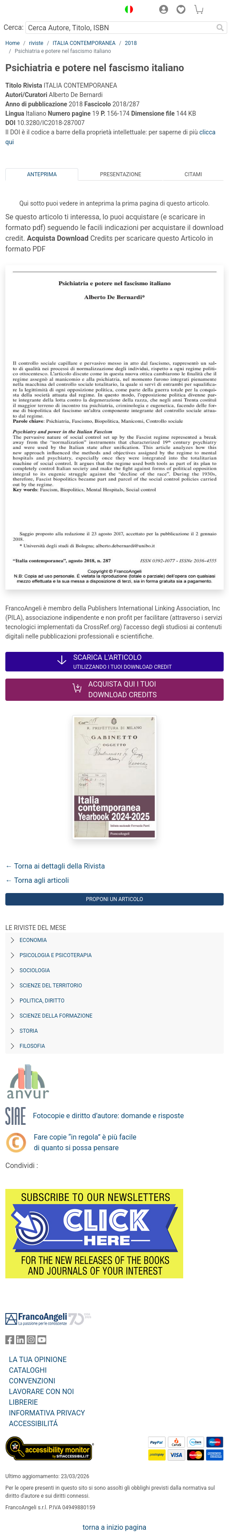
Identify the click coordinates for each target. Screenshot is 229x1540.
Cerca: (14, 27)
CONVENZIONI (32, 1381)
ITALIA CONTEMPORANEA (83, 43)
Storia (29, 1031)
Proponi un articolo (114, 899)
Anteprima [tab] (42, 174)
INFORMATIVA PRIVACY (47, 1413)
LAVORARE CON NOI (41, 1391)
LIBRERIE (23, 1402)
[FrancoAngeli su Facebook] (9, 1342)
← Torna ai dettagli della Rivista (55, 866)
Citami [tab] (193, 174)
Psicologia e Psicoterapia (56, 955)
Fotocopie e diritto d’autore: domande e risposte (108, 1116)
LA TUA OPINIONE (38, 1359)
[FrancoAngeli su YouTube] (41, 1342)
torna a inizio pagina (114, 1527)
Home (12, 43)
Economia (33, 940)
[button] (126, 10)
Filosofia (32, 1046)
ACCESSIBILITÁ (33, 1423)
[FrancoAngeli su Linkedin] (20, 1342)
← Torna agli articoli (37, 880)
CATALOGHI (28, 1370)
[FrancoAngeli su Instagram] (31, 1342)
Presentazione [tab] (120, 174)
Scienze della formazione (56, 1016)
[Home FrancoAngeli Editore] (35, 10)
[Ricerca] (220, 27)
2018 (131, 43)
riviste (36, 43)
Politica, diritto (42, 1001)
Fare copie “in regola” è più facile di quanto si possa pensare (85, 1142)
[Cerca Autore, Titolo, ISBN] (119, 27)
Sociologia (35, 970)
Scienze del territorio (51, 985)
